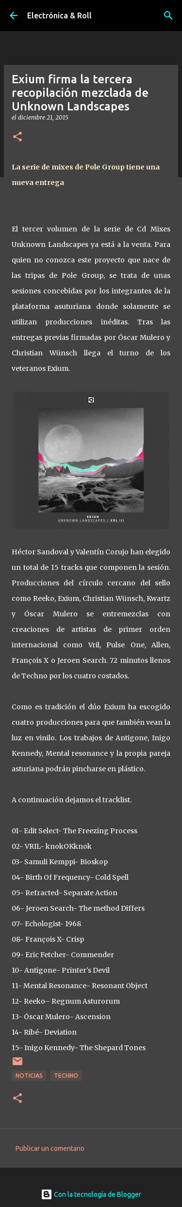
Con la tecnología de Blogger (91, 1194)
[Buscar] (168, 15)
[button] (17, 137)
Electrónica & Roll (59, 15)
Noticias (29, 1075)
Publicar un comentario (50, 1148)
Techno (66, 1075)
